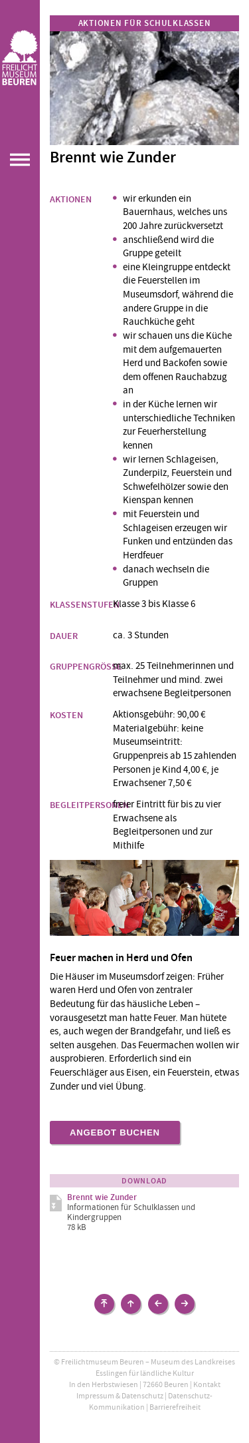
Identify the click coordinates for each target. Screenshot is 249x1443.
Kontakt (206, 1384)
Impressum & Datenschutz (119, 1395)
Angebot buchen (115, 1132)
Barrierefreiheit (175, 1407)
